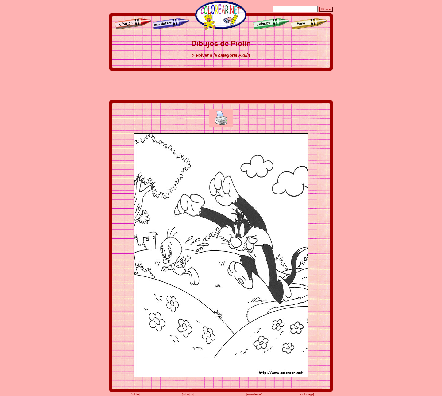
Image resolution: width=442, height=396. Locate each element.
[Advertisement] (221, 85)
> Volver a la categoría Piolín (221, 55)
